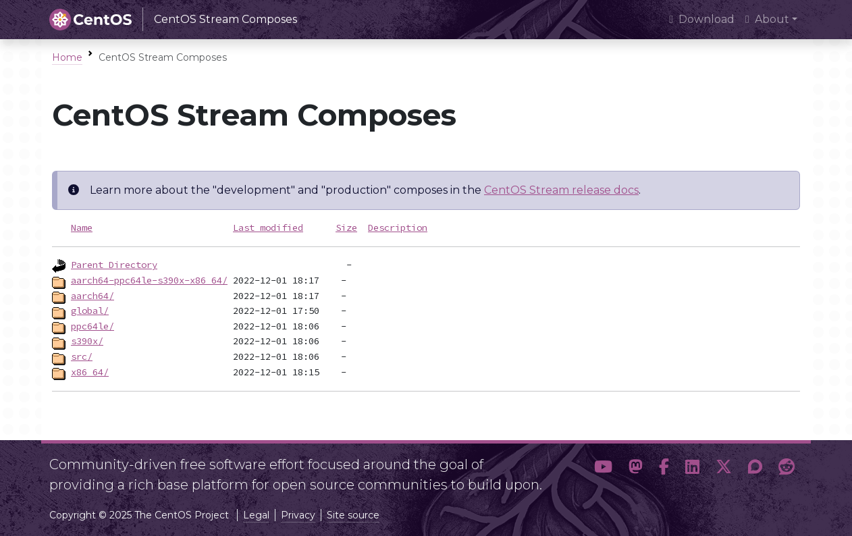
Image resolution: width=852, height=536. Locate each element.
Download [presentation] (702, 19)
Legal (256, 515)
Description (397, 227)
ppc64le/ (92, 326)
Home (67, 57)
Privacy (298, 515)
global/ (90, 310)
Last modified (268, 227)
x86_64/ (90, 372)
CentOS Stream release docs (561, 190)
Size (346, 227)
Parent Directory (114, 265)
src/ (81, 356)
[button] (603, 469)
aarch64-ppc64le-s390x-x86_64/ (149, 280)
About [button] (767, 19)
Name (81, 227)
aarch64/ (92, 296)
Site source (353, 515)
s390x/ (87, 341)
